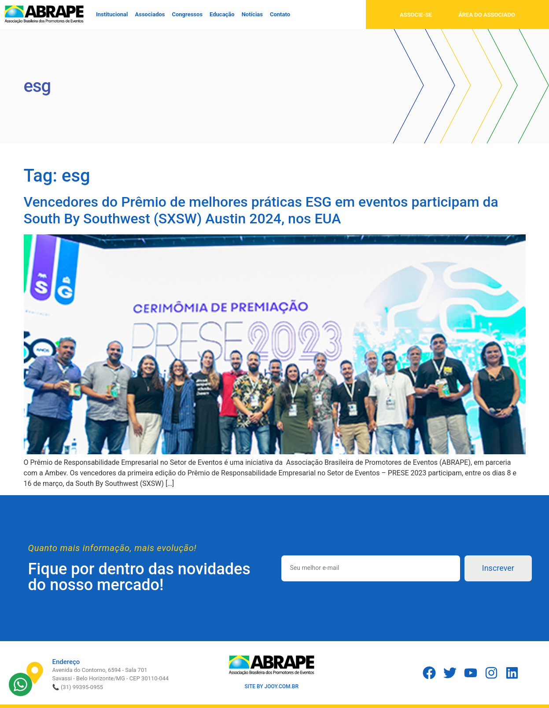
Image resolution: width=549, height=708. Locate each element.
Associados (150, 14)
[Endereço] (35, 673)
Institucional (112, 14)
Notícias (252, 14)
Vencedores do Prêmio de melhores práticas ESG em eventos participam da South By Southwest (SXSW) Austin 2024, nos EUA (261, 210)
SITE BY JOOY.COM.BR (271, 686)
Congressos (187, 14)
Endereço (66, 662)
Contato (280, 14)
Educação (222, 14)
